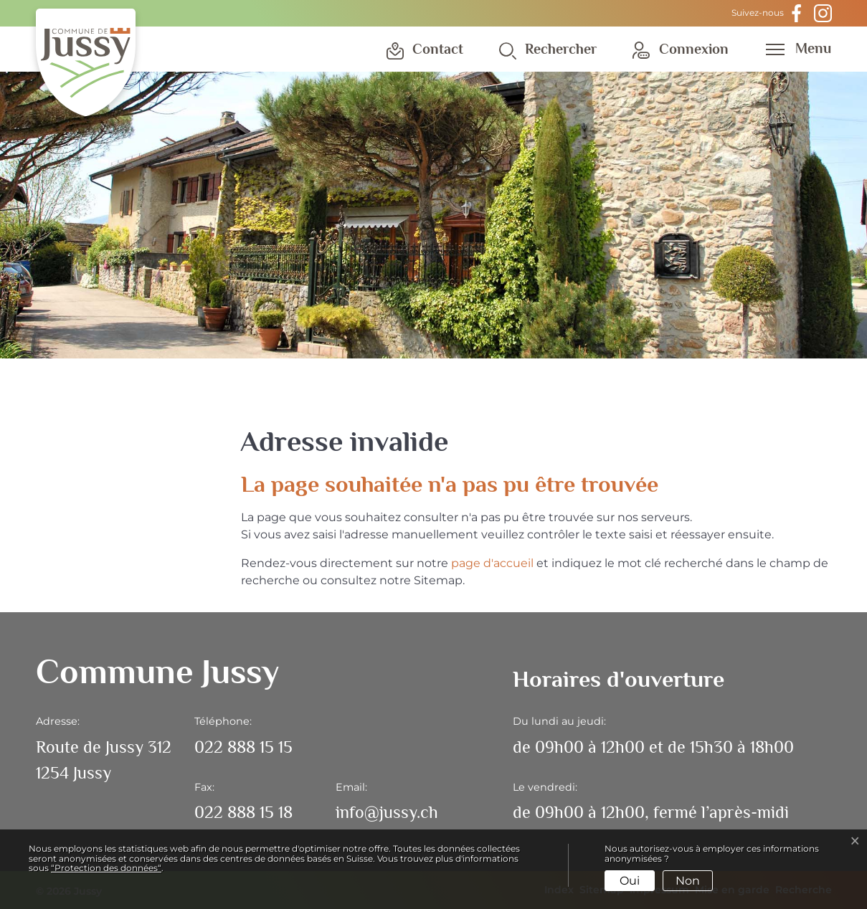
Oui (630, 880)
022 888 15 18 (243, 812)
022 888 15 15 (243, 746)
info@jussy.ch (387, 812)
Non (688, 880)
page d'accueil (492, 563)
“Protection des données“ (106, 867)
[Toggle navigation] (794, 48)
